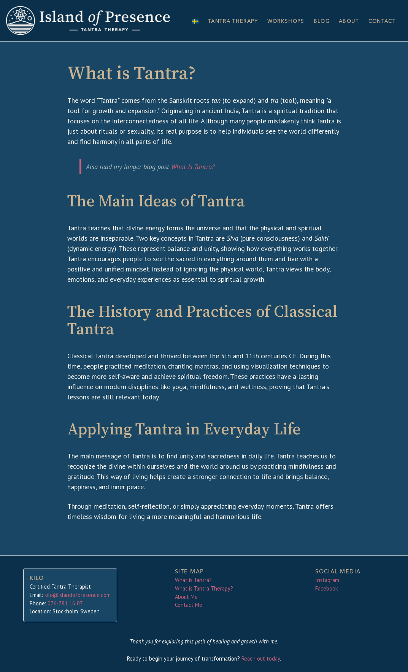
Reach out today (260, 658)
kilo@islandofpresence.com (77, 595)
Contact (381, 20)
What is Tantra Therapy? (204, 588)
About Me (186, 596)
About (346, 20)
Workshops (281, 21)
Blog (318, 20)
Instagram (327, 580)
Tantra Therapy (226, 21)
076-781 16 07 (65, 603)
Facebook (326, 588)
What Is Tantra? (192, 165)
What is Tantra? (193, 580)
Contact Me (188, 604)
